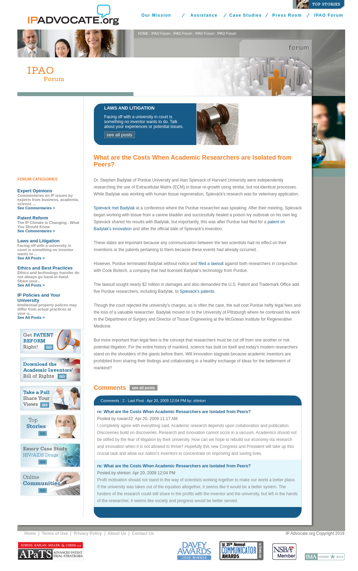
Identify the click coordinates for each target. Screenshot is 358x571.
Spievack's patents (197, 291)
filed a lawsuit (210, 263)
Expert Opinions (34, 190)
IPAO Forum (328, 15)
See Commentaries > (36, 208)
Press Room (287, 15)
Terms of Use (55, 533)
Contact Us (143, 533)
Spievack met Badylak (114, 208)
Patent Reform (32, 217)
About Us (117, 533)
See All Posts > (31, 258)
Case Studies (245, 15)
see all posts (119, 134)
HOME (143, 33)
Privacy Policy (88, 533)
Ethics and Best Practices (45, 268)
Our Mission (156, 15)
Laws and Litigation (38, 240)
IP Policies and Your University (38, 297)
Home (30, 533)
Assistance (204, 15)
